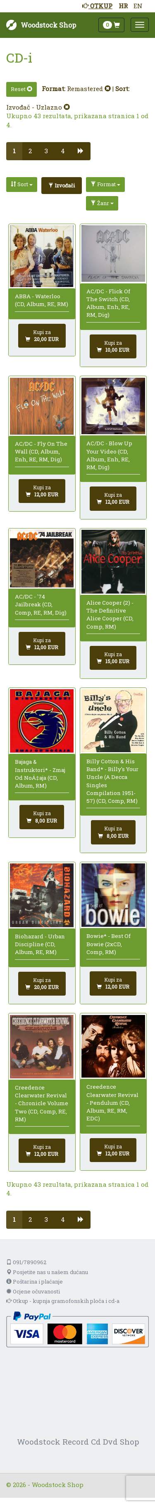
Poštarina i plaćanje (34, 1281)
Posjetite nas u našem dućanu (47, 1272)
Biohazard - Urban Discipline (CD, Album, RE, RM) (40, 944)
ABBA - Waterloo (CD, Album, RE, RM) (41, 300)
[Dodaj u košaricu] (42, 336)
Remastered (89, 88)
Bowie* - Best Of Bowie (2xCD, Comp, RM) (108, 944)
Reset (21, 89)
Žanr (102, 203)
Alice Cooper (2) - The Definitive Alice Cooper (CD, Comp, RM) (110, 614)
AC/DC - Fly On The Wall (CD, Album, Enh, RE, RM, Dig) (41, 451)
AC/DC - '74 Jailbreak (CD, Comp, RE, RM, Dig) (41, 604)
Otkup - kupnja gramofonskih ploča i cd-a (62, 1301)
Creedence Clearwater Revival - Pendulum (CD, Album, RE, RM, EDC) (112, 1102)
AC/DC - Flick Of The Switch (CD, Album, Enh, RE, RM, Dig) (108, 303)
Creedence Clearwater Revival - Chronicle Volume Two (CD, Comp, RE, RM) (41, 1103)
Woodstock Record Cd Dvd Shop (78, 1441)
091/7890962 (26, 1262)
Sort (22, 184)
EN (138, 6)
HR (123, 6)
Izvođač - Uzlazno (38, 107)
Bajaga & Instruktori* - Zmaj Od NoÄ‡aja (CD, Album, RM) (40, 773)
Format (105, 184)
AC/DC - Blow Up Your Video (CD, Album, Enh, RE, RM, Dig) (109, 455)
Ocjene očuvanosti (33, 1291)
